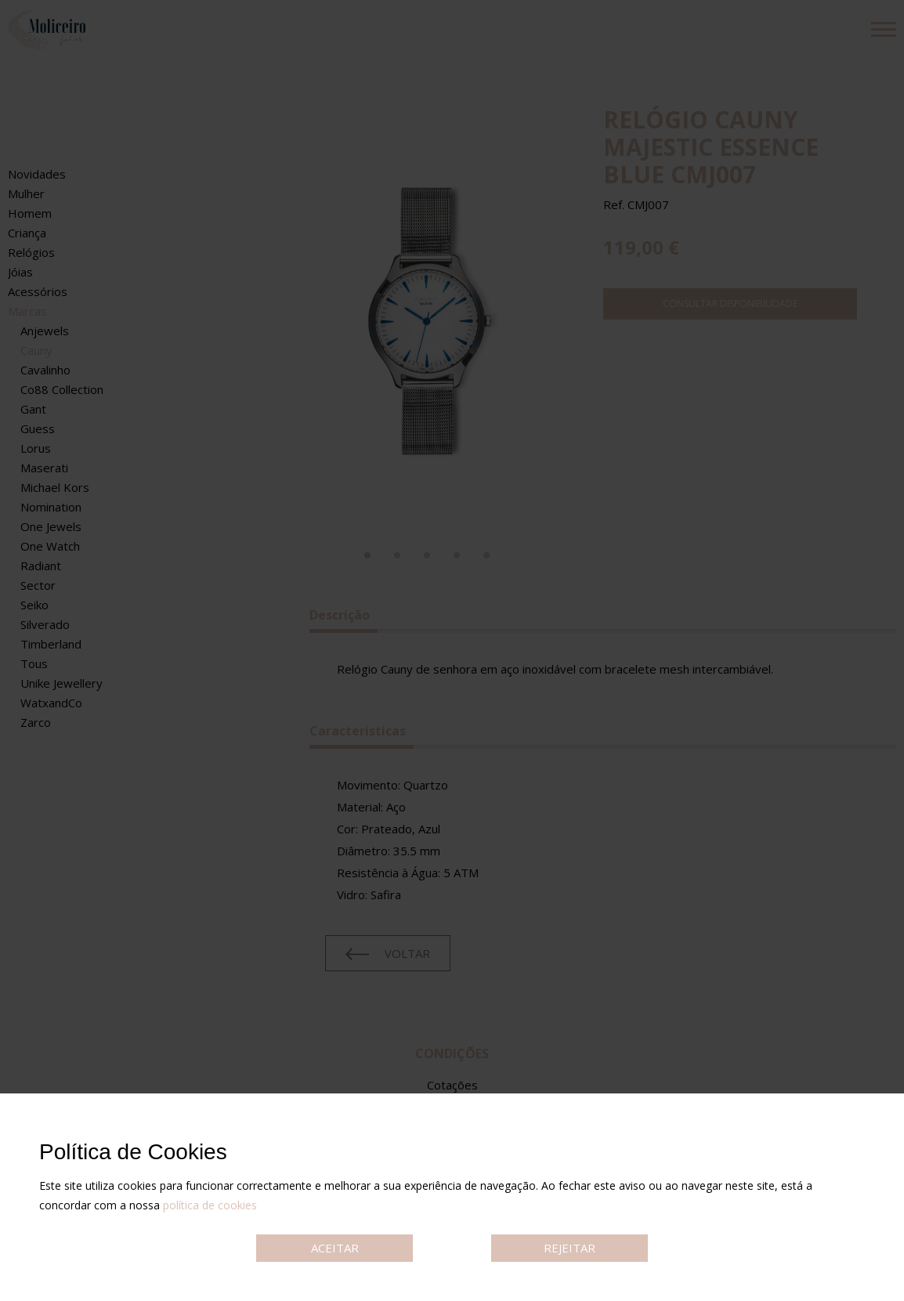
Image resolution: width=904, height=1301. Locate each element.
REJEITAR (569, 1248)
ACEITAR (335, 1248)
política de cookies (210, 1205)
